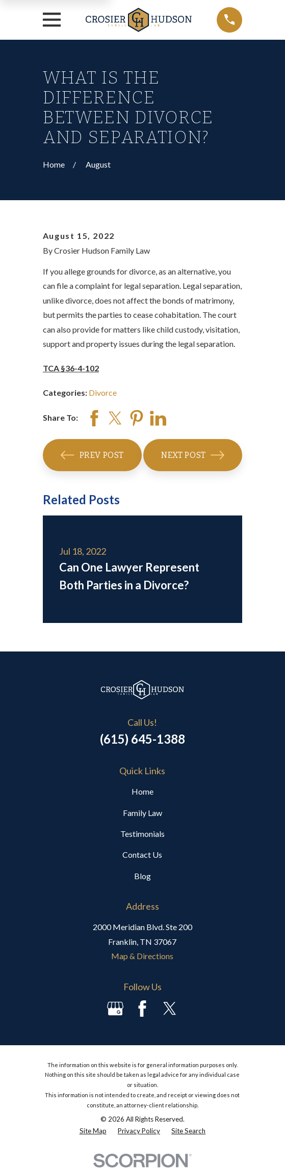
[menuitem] (93, 1131)
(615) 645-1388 (142, 738)
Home (142, 791)
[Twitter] (170, 1008)
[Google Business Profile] (115, 1008)
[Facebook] (142, 1008)
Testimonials (142, 833)
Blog (142, 876)
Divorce (103, 392)
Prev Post (92, 455)
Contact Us (142, 854)
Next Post (192, 455)
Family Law (142, 813)
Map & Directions (142, 956)
